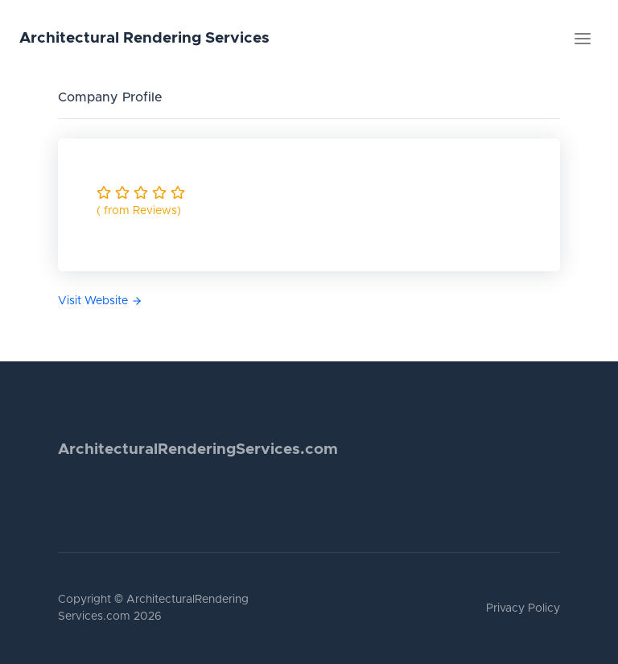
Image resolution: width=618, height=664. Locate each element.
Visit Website (100, 301)
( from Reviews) (139, 211)
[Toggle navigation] (582, 39)
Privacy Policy (523, 608)
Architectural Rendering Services (144, 38)
